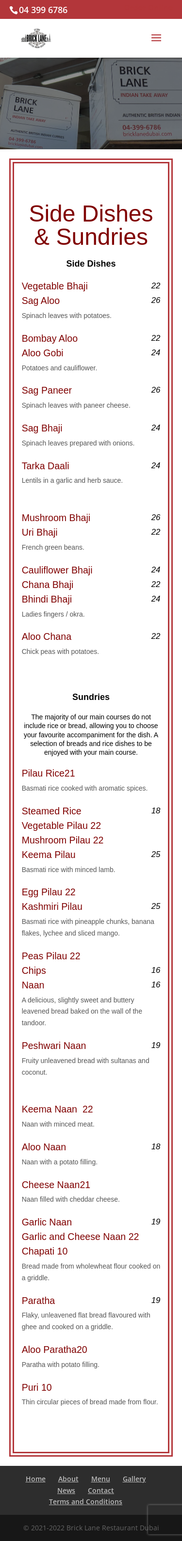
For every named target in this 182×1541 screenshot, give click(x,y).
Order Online (148, 7)
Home (36, 1478)
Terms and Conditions (85, 1501)
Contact (101, 1490)
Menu (100, 1478)
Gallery (134, 1478)
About (68, 1478)
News (66, 1490)
